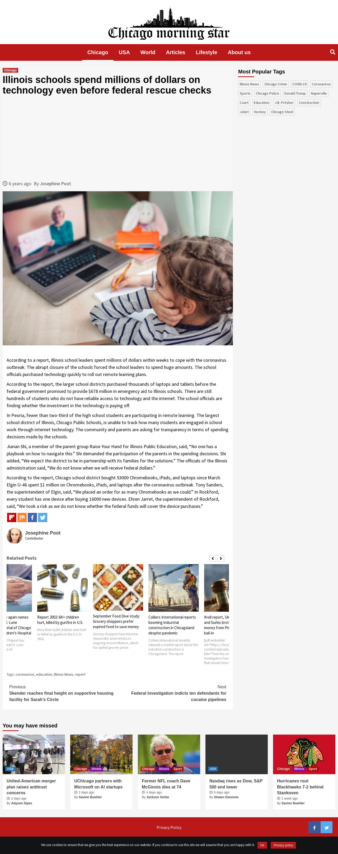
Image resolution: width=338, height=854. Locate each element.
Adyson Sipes (21, 803)
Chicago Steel (282, 111)
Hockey (260, 111)
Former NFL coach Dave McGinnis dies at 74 (166, 784)
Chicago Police (267, 93)
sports (245, 93)
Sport (177, 769)
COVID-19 (299, 84)
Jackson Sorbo (157, 797)
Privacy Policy (169, 827)
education (44, 674)
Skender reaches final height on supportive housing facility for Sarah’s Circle (63, 693)
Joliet (244, 111)
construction (309, 102)
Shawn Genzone (226, 797)
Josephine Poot (55, 183)
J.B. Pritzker (284, 102)
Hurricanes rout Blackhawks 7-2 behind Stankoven (300, 787)
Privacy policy (283, 845)
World (147, 52)
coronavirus (25, 674)
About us (239, 52)
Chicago (97, 52)
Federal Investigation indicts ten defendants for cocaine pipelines (172, 693)
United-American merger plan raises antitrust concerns (31, 787)
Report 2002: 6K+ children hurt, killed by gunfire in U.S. (60, 620)
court (244, 102)
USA (124, 52)
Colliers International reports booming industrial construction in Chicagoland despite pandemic (172, 625)
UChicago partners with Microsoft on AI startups (98, 784)
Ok (262, 845)
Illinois (96, 769)
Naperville (319, 93)
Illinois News (63, 674)
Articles (175, 52)
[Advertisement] (118, 138)
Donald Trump (295, 93)
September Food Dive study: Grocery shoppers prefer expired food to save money (116, 621)
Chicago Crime (275, 84)
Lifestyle (206, 52)
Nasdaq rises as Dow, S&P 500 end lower (235, 784)
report (80, 674)
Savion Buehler (90, 797)
